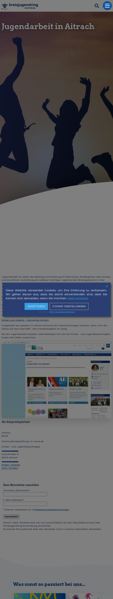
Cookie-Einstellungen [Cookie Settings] (69, 306)
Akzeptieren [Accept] (36, 306)
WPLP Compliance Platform (62, 312)
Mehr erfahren (78, 298)
